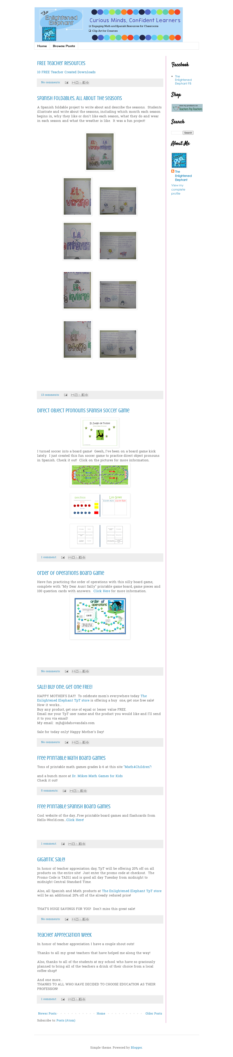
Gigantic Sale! (51, 859)
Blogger (136, 1048)
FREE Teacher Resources (61, 63)
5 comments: (50, 791)
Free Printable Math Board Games (71, 758)
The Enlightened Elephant (183, 176)
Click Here (101, 591)
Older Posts (153, 1014)
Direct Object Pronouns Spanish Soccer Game (83, 410)
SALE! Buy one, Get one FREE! (64, 687)
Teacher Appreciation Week (64, 935)
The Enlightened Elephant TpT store (131, 891)
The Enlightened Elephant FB (183, 79)
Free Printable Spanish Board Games (73, 806)
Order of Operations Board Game (70, 573)
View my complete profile (178, 189)
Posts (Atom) (65, 1021)
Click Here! (75, 820)
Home (42, 46)
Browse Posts (64, 46)
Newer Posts (47, 1014)
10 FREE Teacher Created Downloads (66, 72)
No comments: (51, 83)
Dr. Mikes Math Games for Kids (97, 776)
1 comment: (49, 557)
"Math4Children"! (137, 767)
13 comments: (50, 395)
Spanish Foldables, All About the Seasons (79, 98)
